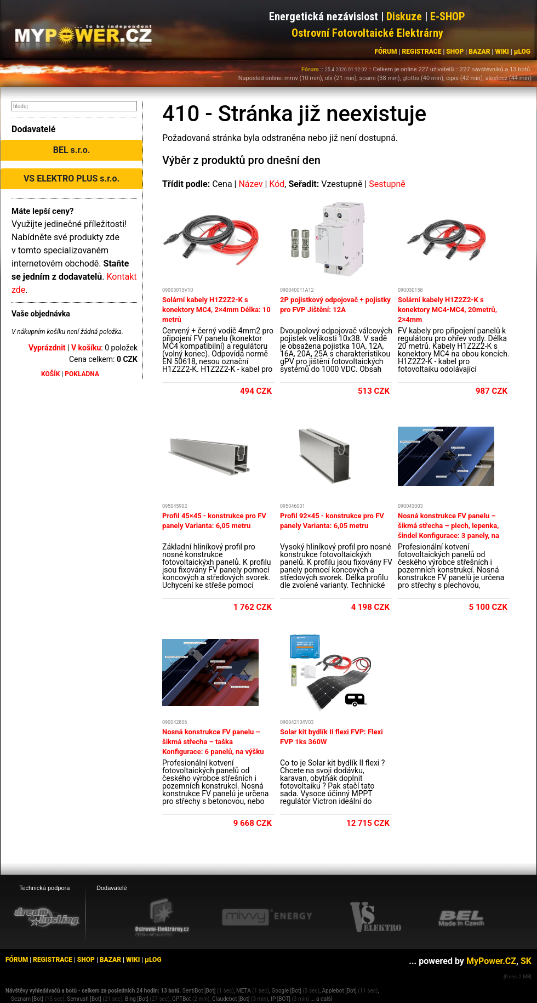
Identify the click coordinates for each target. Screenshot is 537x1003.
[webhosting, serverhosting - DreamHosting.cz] (46, 917)
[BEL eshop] (461, 917)
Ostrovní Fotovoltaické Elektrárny (367, 32)
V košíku (86, 347)
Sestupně (387, 184)
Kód (276, 184)
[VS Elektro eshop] (376, 917)
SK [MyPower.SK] (526, 961)
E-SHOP (447, 16)
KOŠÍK (50, 374)
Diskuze (404, 16)
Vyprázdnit (47, 347)
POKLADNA (82, 374)
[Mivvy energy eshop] (267, 917)
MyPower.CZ (491, 961)
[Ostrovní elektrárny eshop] (162, 918)
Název (250, 184)
